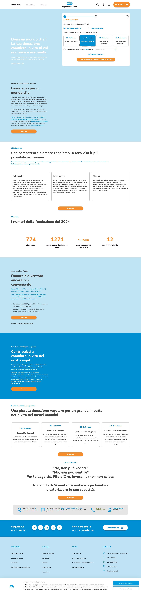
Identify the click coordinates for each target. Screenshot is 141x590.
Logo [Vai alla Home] (70, 4)
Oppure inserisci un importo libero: (78, 49)
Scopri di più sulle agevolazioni (22, 324)
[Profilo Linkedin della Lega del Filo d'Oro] (47, 527)
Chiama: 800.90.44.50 (100, 509)
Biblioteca (45, 563)
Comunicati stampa (48, 553)
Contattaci (14, 563)
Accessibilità (45, 558)
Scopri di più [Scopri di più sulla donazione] (17, 63)
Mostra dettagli (94, 586)
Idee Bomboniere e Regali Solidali (82, 563)
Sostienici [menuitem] (30, 4)
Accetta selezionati (126, 578)
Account (103, 5)
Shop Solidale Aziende (79, 558)
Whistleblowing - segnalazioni (20, 567)
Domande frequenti (17, 558)
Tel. (111, 557)
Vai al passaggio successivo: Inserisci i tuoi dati (96, 59)
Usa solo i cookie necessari (126, 584)
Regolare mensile (72, 28)
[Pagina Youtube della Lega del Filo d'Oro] (53, 527)
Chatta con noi (118, 508)
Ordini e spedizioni (78, 567)
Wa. (112, 562)
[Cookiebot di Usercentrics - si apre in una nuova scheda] (12, 586)
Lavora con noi (46, 567)
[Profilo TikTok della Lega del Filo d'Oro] (59, 527)
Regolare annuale (97, 28)
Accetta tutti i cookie (126, 572)
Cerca (97, 5)
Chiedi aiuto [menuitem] (16, 4)
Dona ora (121, 5)
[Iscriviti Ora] (115, 527)
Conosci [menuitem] (43, 4)
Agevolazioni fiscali (17, 553)
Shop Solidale (76, 553)
